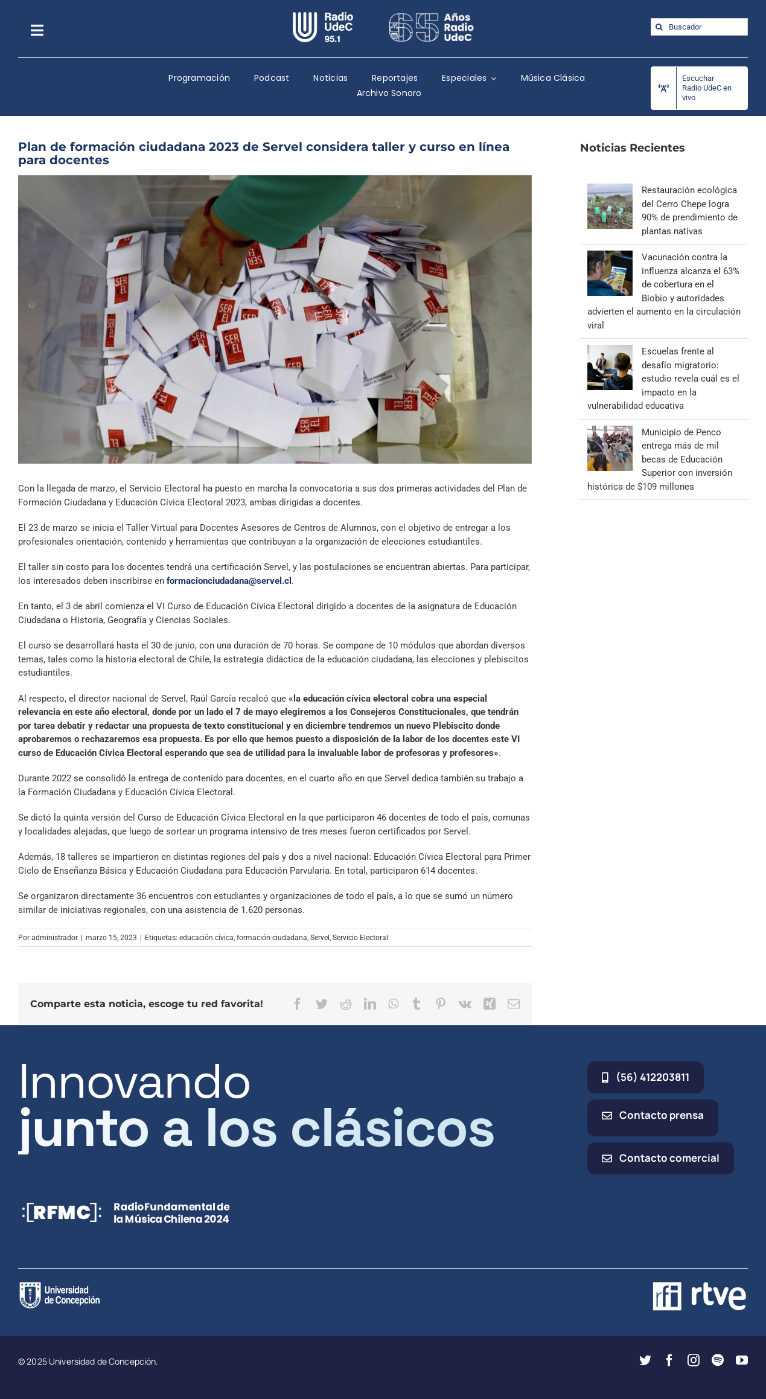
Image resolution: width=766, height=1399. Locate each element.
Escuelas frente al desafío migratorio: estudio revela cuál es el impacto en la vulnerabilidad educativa (663, 378)
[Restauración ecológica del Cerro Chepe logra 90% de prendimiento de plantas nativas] (610, 190)
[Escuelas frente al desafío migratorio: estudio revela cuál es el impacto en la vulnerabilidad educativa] (610, 351)
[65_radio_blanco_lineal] (431, 16)
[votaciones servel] (275, 319)
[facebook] (669, 1360)
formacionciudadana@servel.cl (229, 580)
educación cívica (206, 937)
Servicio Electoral (360, 937)
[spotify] (718, 1360)
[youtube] (742, 1360)
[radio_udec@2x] (323, 16)
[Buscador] (699, 27)
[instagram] (694, 1360)
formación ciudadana (272, 937)
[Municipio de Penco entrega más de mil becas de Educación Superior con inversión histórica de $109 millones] (610, 432)
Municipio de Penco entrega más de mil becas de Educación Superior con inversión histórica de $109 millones (659, 459)
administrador (54, 937)
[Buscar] (659, 27)
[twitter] (645, 1360)
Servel (320, 937)
